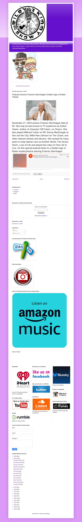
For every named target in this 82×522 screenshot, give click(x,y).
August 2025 (16, 469)
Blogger (48, 513)
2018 (15, 500)
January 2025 (16, 484)
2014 (15, 509)
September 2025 (17, 467)
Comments (16, 233)
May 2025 (16, 475)
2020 (15, 496)
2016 (15, 504)
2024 (15, 487)
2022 (15, 491)
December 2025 (17, 460)
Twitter (15, 193)
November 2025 (17, 462)
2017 (15, 502)
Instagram (15, 191)
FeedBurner (44, 215)
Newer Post (15, 179)
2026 (15, 456)
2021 (15, 493)
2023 (15, 489)
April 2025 (16, 478)
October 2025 (16, 464)
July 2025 (15, 471)
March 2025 (16, 480)
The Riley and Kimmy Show (23, 86)
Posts (15, 230)
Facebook (15, 189)
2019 (15, 498)
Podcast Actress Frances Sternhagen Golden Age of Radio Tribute (38, 169)
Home (41, 179)
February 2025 (17, 482)
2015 (15, 507)
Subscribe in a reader (17, 223)
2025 (15, 458)
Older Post (66, 179)
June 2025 (16, 473)
